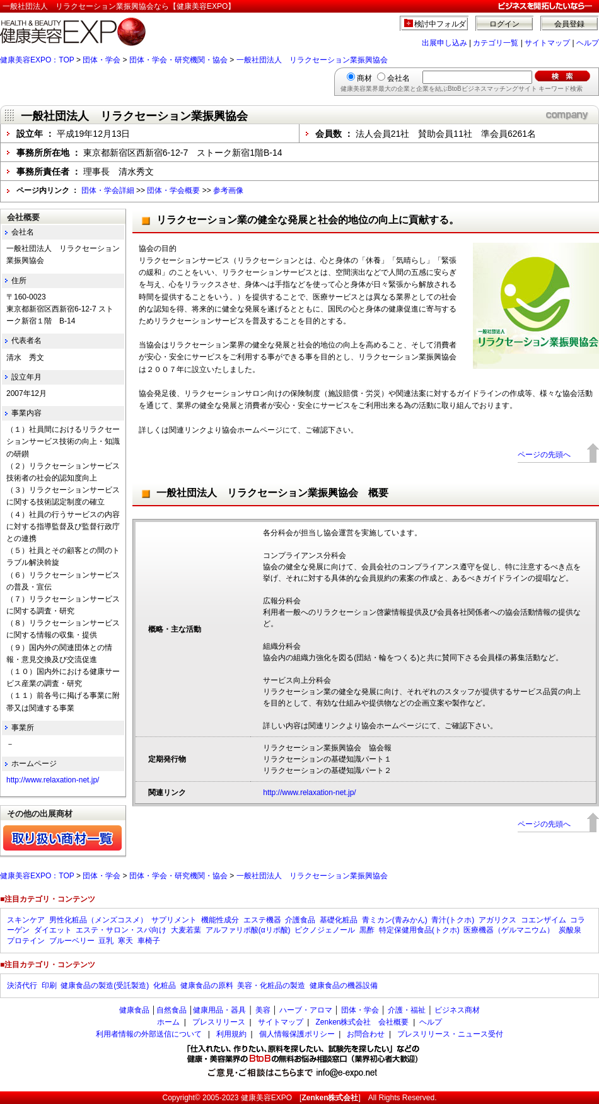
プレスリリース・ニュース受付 (450, 1034)
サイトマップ (547, 42)
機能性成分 (220, 919)
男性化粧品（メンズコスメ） (98, 919)
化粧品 (164, 985)
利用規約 (231, 1034)
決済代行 (22, 985)
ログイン (504, 24)
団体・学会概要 (173, 190)
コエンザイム (543, 919)
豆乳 (105, 940)
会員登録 (569, 24)
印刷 (49, 985)
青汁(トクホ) (452, 919)
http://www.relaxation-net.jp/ (309, 792)
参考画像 (228, 190)
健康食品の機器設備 (344, 985)
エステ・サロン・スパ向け (121, 930)
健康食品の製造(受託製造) (105, 985)
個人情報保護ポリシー (297, 1034)
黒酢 (367, 930)
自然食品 (171, 1010)
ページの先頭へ (544, 454)
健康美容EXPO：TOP (37, 59)
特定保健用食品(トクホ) (419, 930)
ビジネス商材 (457, 1010)
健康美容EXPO (266, 1097)
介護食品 (300, 919)
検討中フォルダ (440, 24)
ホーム (168, 1022)
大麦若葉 (186, 930)
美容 (262, 1010)
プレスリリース (218, 1022)
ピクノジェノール (324, 930)
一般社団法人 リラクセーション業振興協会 (312, 59)
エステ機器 (262, 919)
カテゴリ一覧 (495, 42)
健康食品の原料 (206, 985)
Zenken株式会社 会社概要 (362, 1022)
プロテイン (26, 940)
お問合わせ (366, 1034)
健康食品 (134, 1010)
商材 (364, 78)
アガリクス (497, 919)
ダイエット (53, 930)
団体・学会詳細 (107, 190)
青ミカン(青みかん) (394, 919)
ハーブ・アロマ (305, 1010)
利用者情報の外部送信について (149, 1034)
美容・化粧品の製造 (271, 985)
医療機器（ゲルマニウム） (508, 930)
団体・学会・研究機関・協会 (178, 59)
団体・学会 (101, 59)
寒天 (125, 940)
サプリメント (174, 919)
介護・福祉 (407, 1010)
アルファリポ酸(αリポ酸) (248, 930)
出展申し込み (444, 42)
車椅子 (148, 940)
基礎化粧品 (339, 919)
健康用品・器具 (219, 1010)
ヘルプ (587, 42)
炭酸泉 (570, 930)
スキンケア (26, 919)
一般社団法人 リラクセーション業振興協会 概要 (272, 492)
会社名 (398, 78)
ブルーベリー (72, 940)
